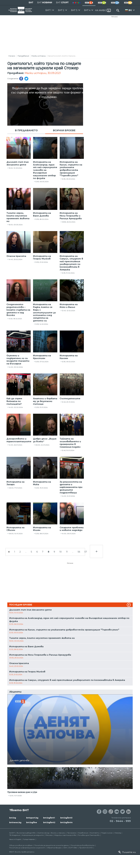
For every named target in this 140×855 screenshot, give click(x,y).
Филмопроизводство (26, 833)
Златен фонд (43, 833)
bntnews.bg (15, 822)
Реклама (114, 17)
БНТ (31, 2)
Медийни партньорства (65, 835)
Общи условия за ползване (21, 845)
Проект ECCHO (86, 848)
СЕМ (65, 848)
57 (85, 552)
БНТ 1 (48, 10)
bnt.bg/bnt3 (66, 818)
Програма (71, 833)
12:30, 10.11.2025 (16, 796)
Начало (11, 56)
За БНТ (12, 833)
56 (79, 552)
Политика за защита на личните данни (51, 845)
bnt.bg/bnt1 (49, 818)
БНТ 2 (61, 10)
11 (67, 552)
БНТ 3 (74, 10)
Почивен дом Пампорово (89, 835)
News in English (15, 839)
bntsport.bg (32, 818)
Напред (118, 833)
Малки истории (38, 56)
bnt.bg (12, 818)
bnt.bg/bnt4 (66, 822)
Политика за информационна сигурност (27, 848)
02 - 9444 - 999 (120, 821)
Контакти (94, 833)
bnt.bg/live (31, 822)
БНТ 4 (87, 10)
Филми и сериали (58, 833)
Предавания (23, 56)
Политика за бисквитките (83, 845)
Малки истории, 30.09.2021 (43, 73)
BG (130, 10)
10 (60, 552)
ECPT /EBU (73, 848)
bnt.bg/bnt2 (49, 822)
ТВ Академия (14, 835)
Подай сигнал (107, 833)
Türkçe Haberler (29, 839)
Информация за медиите (33, 835)
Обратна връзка (54, 848)
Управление (83, 833)
